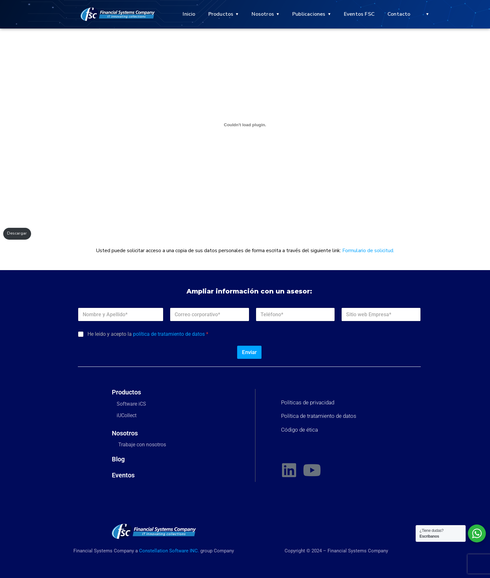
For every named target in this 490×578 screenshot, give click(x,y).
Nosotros (263, 14)
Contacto (399, 14)
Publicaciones (309, 14)
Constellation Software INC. (169, 551)
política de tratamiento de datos (169, 334)
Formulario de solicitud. (368, 250)
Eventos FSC (359, 14)
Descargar (17, 233)
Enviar (249, 352)
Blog (118, 459)
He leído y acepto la (147, 334)
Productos (221, 14)
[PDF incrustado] (245, 125)
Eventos (123, 475)
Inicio (189, 14)
